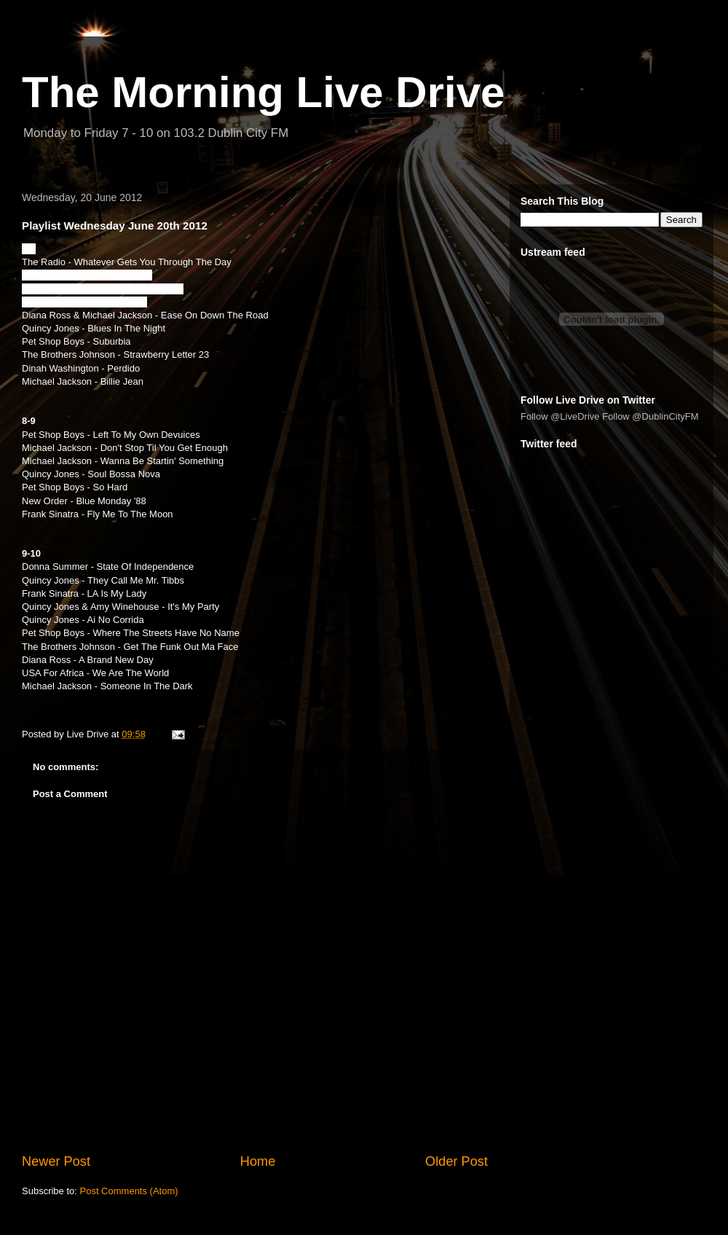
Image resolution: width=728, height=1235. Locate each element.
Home (258, 1161)
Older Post (456, 1161)
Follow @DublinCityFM (650, 416)
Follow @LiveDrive (560, 416)
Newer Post (56, 1161)
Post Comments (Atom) (129, 1190)
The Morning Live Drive (263, 92)
